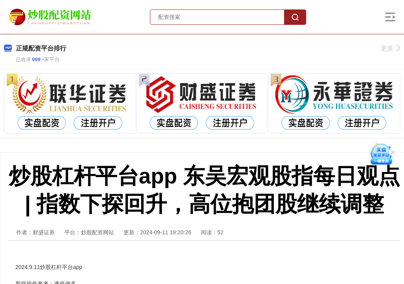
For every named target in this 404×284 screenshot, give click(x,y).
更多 (390, 48)
